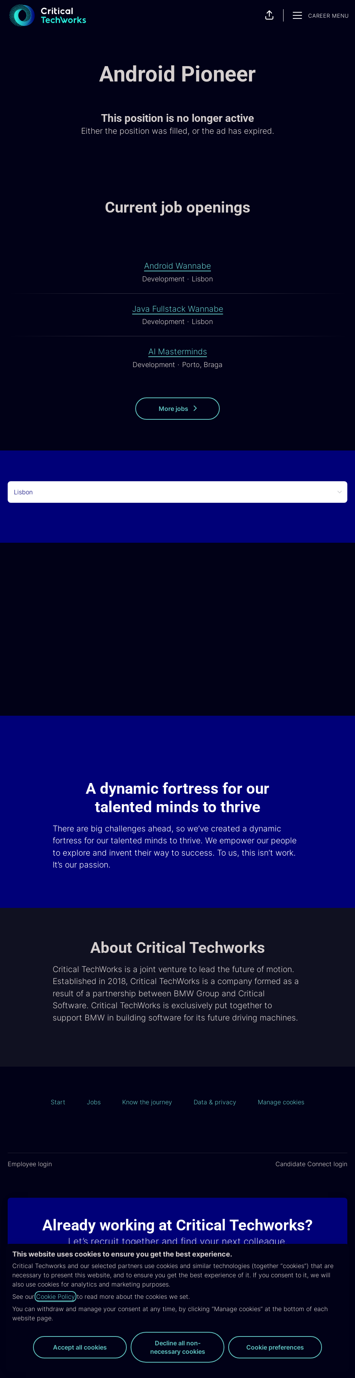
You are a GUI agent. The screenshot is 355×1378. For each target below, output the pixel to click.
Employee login (30, 1164)
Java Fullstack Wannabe (177, 309)
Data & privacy (215, 1102)
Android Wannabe (177, 266)
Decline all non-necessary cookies (177, 1347)
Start (58, 1102)
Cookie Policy (55, 1296)
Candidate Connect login (311, 1164)
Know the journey (147, 1102)
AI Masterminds (177, 352)
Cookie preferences (275, 1347)
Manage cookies (281, 1102)
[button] (269, 15)
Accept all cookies (80, 1347)
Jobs (94, 1102)
